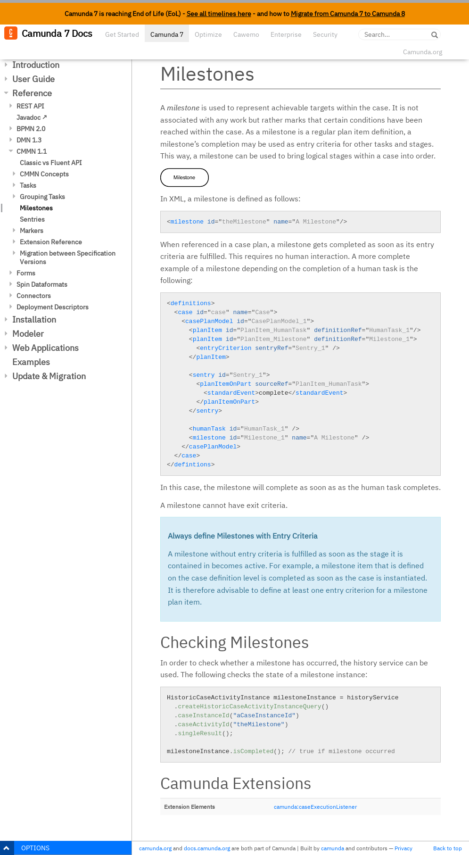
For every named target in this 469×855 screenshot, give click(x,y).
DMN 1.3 (28, 140)
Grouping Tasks (42, 196)
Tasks (28, 185)
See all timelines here (219, 13)
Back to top (447, 848)
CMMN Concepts (44, 174)
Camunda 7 (166, 34)
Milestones (36, 208)
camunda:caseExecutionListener (315, 806)
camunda (332, 848)
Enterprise (286, 34)
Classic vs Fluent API (51, 162)
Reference (32, 93)
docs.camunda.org (207, 848)
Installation (34, 319)
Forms (25, 273)
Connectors (33, 295)
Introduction (35, 64)
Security (325, 34)
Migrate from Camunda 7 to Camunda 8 (348, 13)
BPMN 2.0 (30, 129)
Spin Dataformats (41, 284)
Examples (31, 362)
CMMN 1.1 (31, 151)
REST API (30, 106)
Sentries (32, 219)
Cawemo (246, 34)
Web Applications (45, 347)
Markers (31, 230)
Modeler (28, 333)
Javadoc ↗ (31, 117)
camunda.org (155, 848)
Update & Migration (49, 376)
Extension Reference (51, 242)
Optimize (208, 34)
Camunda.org (422, 52)
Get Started (122, 34)
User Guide (33, 79)
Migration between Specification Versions (67, 257)
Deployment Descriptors (52, 307)
